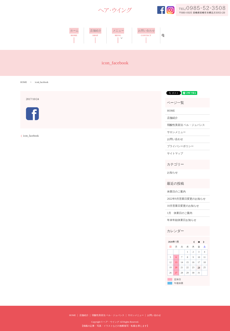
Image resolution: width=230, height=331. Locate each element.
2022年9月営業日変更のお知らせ (186, 194)
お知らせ (172, 167)
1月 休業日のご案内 (179, 208)
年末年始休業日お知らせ (181, 215)
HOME (23, 77)
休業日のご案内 (176, 186)
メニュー (117, 33)
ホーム (74, 33)
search (162, 33)
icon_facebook (31, 131)
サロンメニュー (176, 127)
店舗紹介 (95, 33)
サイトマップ (175, 148)
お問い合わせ (145, 33)
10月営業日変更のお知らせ (183, 201)
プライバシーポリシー (180, 141)
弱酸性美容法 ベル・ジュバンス (186, 120)
